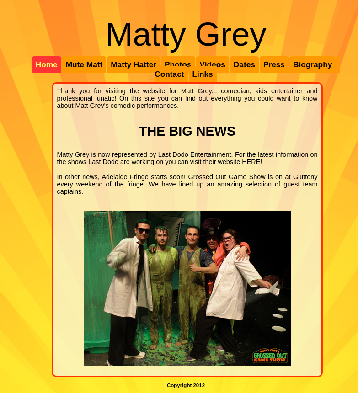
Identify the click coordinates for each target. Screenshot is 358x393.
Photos (178, 64)
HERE (251, 161)
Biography (312, 64)
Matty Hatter (133, 64)
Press (274, 64)
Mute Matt (84, 64)
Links (202, 74)
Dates (244, 64)
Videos (212, 64)
